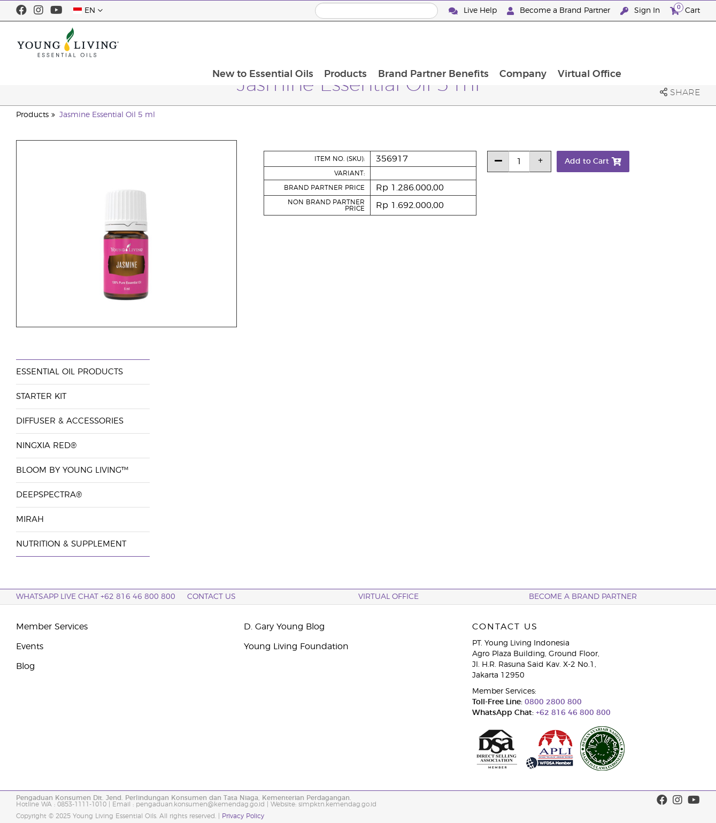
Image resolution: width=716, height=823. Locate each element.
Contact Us (211, 597)
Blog (25, 666)
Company (595, 42)
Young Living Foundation (296, 646)
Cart (685, 9)
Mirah (30, 520)
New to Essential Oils (332, 42)
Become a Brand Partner (559, 11)
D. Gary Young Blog (284, 626)
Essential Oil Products (69, 372)
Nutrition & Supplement (71, 544)
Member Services (52, 626)
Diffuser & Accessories (70, 421)
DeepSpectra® (49, 495)
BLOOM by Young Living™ (72, 470)
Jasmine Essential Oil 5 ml (107, 115)
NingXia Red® (46, 446)
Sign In (641, 11)
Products (416, 42)
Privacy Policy (243, 816)
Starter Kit (41, 397)
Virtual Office (662, 42)
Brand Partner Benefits (504, 42)
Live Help (474, 11)
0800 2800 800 (552, 702)
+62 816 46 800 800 (572, 713)
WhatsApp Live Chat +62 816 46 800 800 (95, 597)
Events (29, 646)
